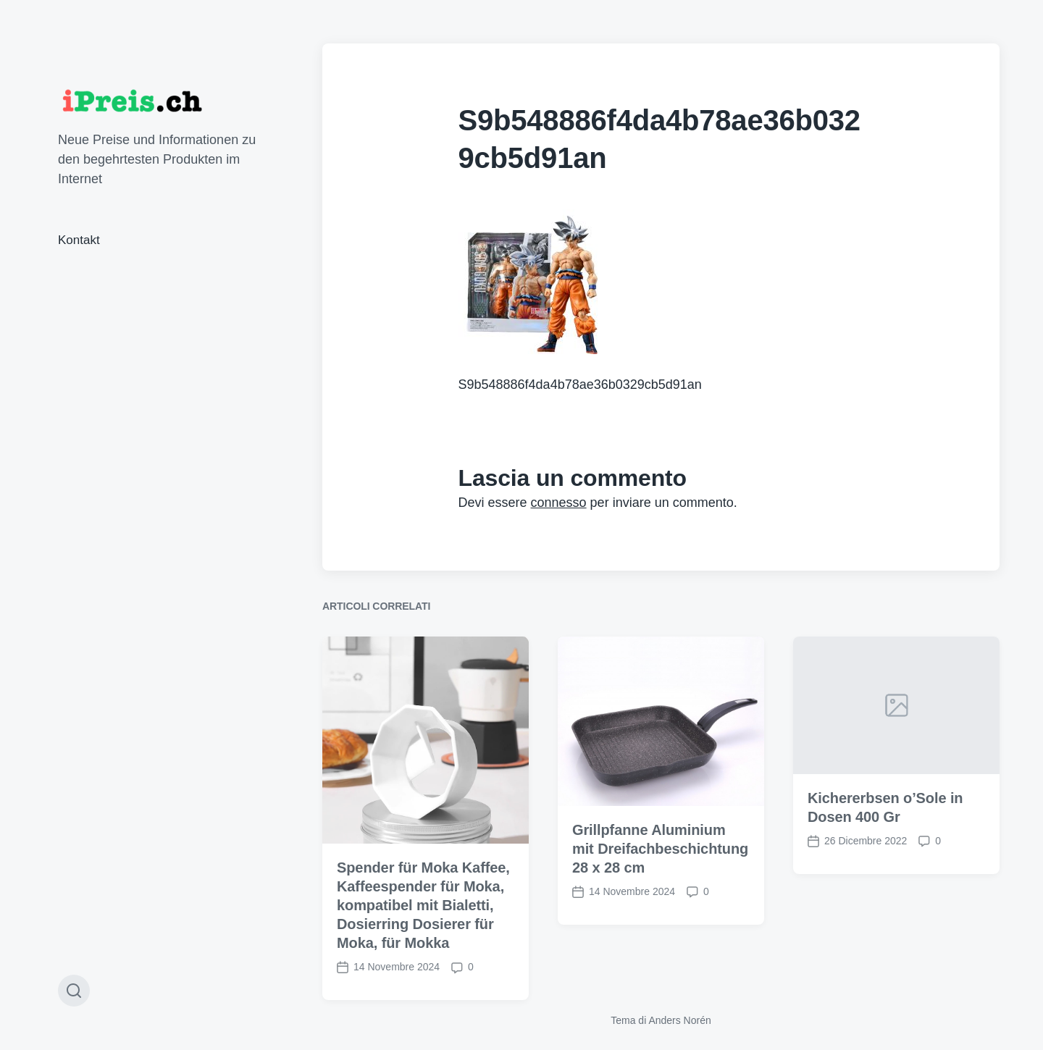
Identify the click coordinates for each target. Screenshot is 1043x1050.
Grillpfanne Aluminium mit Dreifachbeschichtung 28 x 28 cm (660, 877)
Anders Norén (679, 1020)
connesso (559, 502)
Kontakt (79, 240)
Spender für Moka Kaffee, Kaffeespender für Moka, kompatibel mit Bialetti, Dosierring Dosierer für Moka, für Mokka (423, 933)
